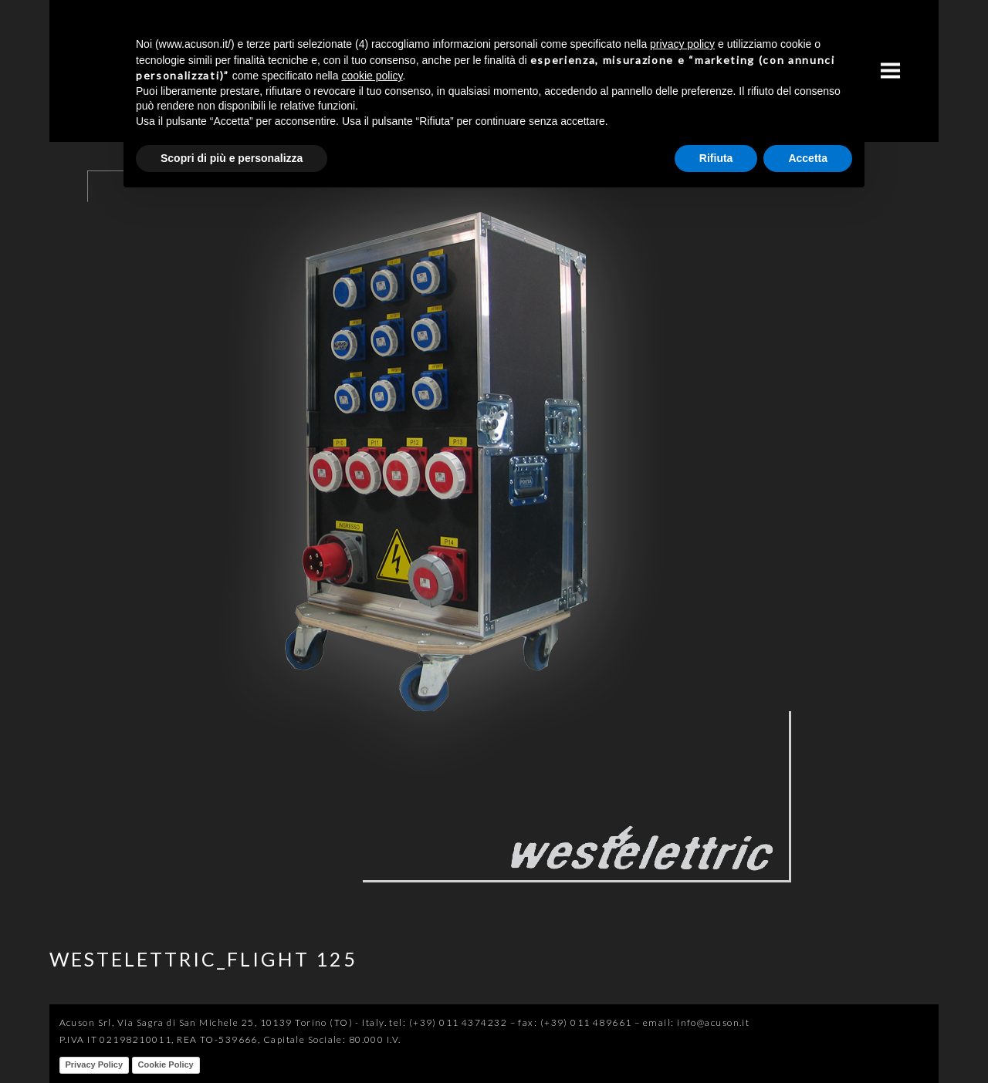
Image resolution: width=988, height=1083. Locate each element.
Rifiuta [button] (716, 158)
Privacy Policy (95, 1064)
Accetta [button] (807, 158)
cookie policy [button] (371, 75)
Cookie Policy (166, 1064)
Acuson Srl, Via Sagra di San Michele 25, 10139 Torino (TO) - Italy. (223, 1022)
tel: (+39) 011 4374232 (448, 1022)
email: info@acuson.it (696, 1022)
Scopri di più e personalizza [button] (232, 158)
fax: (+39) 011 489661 (574, 1022)
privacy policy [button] (682, 44)
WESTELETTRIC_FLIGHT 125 (203, 958)
